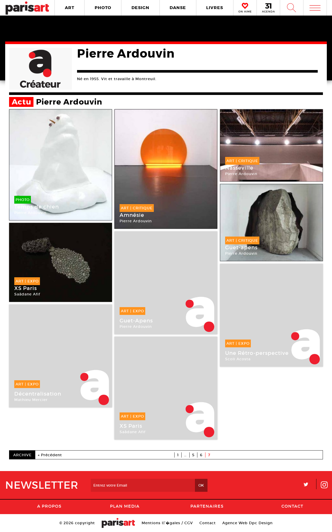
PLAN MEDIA (125, 506)
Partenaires (207, 506)
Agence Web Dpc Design (247, 523)
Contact (292, 506)
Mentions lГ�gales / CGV (167, 523)
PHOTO (103, 7)
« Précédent (50, 455)
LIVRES (214, 7)
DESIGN (140, 7)
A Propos (49, 506)
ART (69, 7)
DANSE (178, 7)
